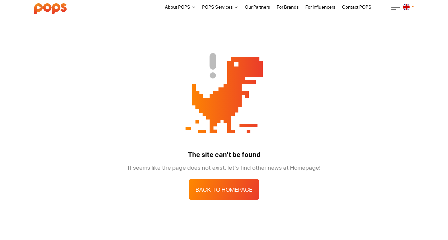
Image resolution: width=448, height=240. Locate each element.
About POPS (177, 7)
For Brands (288, 7)
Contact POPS (356, 7)
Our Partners (257, 7)
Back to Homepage (224, 189)
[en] (406, 7)
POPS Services (217, 7)
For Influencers (320, 7)
